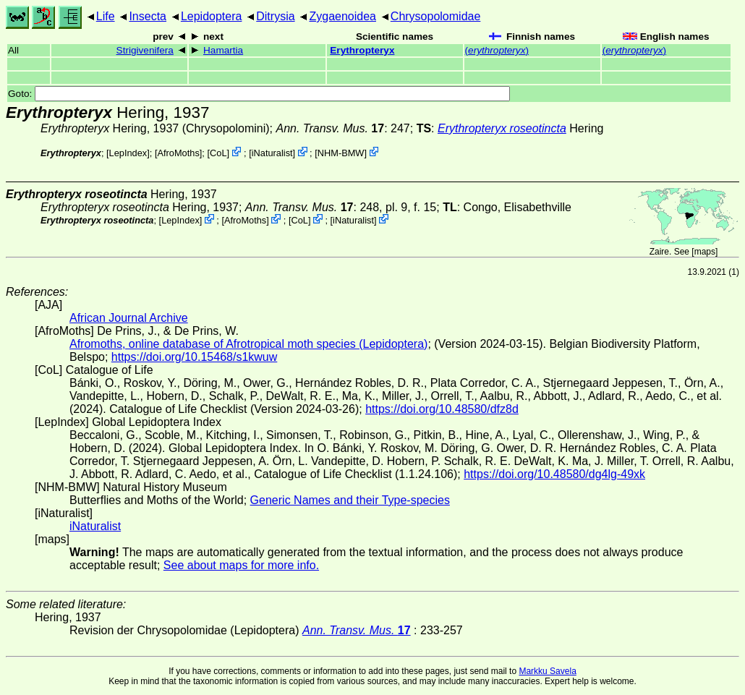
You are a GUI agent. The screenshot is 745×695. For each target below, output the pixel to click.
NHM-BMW (341, 153)
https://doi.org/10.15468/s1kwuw (194, 357)
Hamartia (223, 50)
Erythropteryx (362, 50)
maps (704, 252)
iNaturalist (272, 153)
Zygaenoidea (342, 16)
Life (105, 16)
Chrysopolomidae (436, 16)
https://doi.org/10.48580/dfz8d (442, 409)
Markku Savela (547, 671)
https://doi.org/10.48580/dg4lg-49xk (554, 474)
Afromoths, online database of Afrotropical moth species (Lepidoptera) (248, 344)
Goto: (259, 93)
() (497, 50)
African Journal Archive (128, 318)
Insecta (147, 16)
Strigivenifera (145, 50)
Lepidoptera (211, 16)
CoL (218, 153)
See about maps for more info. (241, 565)
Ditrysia (275, 16)
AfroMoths (178, 153)
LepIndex (128, 153)
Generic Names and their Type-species (350, 500)
